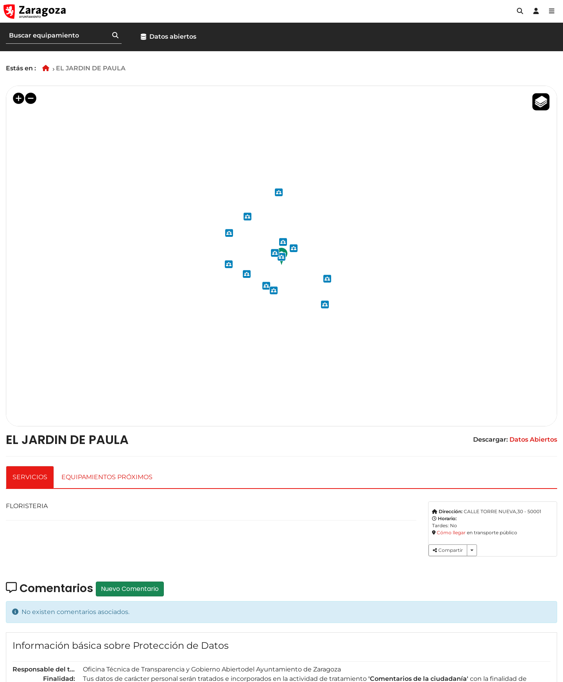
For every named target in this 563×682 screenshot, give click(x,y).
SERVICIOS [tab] (30, 477)
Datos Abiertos (533, 439)
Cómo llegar (451, 532)
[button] (520, 11)
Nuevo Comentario (130, 588)
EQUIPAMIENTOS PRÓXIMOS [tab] (106, 477)
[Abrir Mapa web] (551, 11)
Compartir (448, 550)
